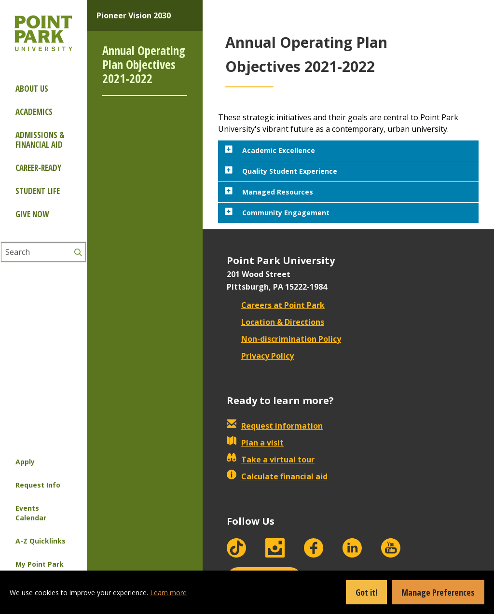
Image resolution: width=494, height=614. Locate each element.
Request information (275, 425)
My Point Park (39, 564)
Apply (25, 461)
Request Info (37, 484)
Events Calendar (30, 512)
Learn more (168, 592)
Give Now (32, 214)
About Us (31, 88)
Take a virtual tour (271, 459)
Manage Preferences (438, 592)
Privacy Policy (260, 355)
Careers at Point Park (276, 305)
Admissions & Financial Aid (40, 139)
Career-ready (38, 167)
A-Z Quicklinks (40, 540)
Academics (34, 111)
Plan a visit (255, 442)
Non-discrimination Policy (284, 339)
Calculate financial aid (277, 476)
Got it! (366, 592)
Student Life (37, 190)
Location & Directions (275, 322)
